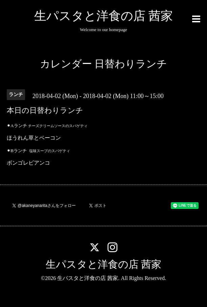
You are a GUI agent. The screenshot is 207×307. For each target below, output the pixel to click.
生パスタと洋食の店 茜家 (103, 16)
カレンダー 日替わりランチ (103, 63)
